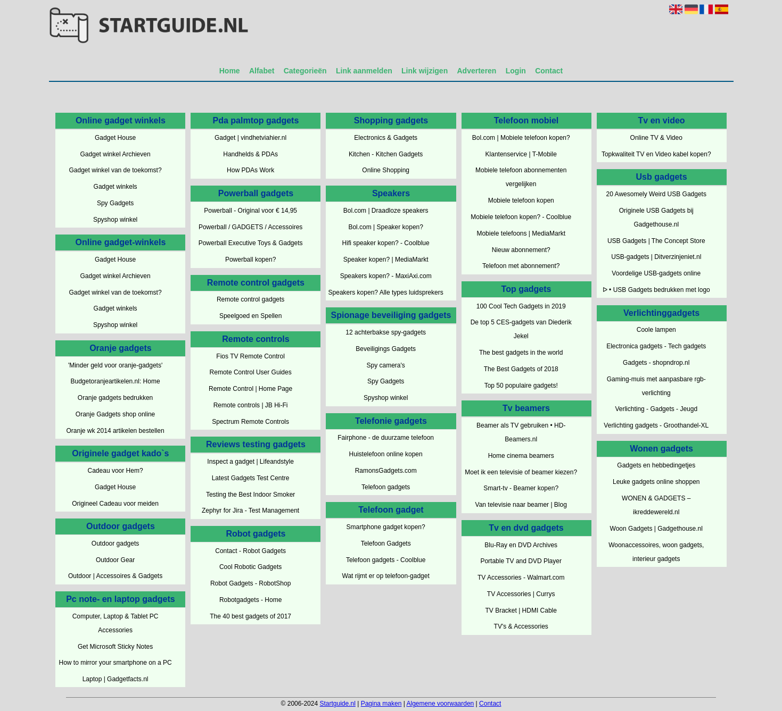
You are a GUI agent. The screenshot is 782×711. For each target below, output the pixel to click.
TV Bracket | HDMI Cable (520, 610)
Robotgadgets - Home (250, 600)
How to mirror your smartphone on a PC (115, 662)
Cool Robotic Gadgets (250, 567)
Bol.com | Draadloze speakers (386, 210)
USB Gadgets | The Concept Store (656, 241)
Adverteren (477, 70)
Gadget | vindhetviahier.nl (250, 137)
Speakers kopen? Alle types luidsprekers (385, 292)
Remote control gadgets (250, 299)
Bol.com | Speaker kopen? (385, 227)
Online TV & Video (656, 137)
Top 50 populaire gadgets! (521, 385)
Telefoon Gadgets (386, 543)
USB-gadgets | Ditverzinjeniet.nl (656, 257)
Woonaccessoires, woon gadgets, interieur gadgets (656, 552)
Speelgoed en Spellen (250, 316)
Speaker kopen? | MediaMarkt (386, 259)
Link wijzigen (424, 70)
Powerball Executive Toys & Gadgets (251, 243)
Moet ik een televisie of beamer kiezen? (521, 472)
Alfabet (261, 70)
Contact (549, 70)
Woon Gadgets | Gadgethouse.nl (656, 528)
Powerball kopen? (250, 259)
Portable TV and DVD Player (521, 561)
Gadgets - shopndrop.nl (656, 362)
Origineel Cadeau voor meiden (115, 503)
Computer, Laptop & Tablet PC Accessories (115, 623)
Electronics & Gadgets (385, 137)
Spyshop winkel (115, 219)
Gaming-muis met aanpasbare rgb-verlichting (656, 386)
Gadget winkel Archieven (115, 154)
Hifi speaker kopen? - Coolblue (386, 243)
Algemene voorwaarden (440, 703)
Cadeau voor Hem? (115, 470)
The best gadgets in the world (521, 352)
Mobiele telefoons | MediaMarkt (520, 233)
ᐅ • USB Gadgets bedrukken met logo (656, 290)
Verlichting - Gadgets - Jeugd (656, 409)
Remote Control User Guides (251, 372)
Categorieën (305, 70)
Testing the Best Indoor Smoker (250, 494)
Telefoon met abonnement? (520, 266)
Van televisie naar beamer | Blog (521, 504)
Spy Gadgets (115, 203)
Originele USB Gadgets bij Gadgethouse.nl (656, 217)
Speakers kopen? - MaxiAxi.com (386, 276)
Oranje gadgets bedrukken (115, 397)
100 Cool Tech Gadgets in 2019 (521, 306)
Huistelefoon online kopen (386, 454)
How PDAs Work (250, 170)
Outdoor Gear (115, 560)
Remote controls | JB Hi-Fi (250, 405)
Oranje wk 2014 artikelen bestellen (115, 430)
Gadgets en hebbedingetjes (656, 465)
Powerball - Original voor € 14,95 (250, 210)
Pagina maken (381, 703)
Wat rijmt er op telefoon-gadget (386, 576)
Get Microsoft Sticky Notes (115, 646)
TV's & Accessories (521, 626)
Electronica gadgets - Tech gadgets (656, 346)
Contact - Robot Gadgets (250, 551)
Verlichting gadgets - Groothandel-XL (656, 425)
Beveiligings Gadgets (386, 349)
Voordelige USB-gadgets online (656, 273)
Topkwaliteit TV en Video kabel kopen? (656, 154)
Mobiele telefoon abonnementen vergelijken (520, 177)
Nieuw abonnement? (521, 250)
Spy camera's (386, 365)
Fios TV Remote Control (250, 356)
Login (516, 70)
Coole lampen (656, 329)
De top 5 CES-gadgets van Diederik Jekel (521, 329)
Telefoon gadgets (385, 487)
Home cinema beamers (521, 455)
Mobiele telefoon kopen (521, 200)
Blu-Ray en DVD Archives (520, 545)
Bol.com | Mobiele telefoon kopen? (521, 137)
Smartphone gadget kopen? (386, 527)
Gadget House (115, 137)
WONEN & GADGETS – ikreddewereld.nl (656, 505)
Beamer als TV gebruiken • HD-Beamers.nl (520, 432)
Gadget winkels (115, 186)
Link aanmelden (364, 70)
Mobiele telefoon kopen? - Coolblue (521, 217)
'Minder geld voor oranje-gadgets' (115, 365)
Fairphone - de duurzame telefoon (386, 437)
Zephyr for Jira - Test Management (250, 510)
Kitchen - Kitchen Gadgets (386, 154)
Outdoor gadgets (115, 543)
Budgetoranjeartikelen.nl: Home (115, 381)
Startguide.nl (337, 703)
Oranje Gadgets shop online (115, 414)
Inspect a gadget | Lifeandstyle (250, 461)
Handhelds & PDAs (250, 154)
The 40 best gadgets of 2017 (250, 616)
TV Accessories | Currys (521, 594)
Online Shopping (385, 170)
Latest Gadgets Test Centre (251, 478)
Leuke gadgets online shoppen (656, 482)
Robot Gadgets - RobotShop (250, 583)
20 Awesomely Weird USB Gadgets (656, 194)
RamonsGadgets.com (386, 470)
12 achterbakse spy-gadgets (385, 332)
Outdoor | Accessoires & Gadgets (115, 576)
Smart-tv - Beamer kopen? (520, 488)
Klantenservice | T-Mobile (521, 154)
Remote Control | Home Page (250, 388)
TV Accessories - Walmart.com (521, 577)
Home (229, 70)
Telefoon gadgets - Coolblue (385, 560)
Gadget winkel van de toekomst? (115, 170)
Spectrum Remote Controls (250, 421)
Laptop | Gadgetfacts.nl (116, 679)
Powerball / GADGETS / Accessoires (250, 227)
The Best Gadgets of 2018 (521, 369)
